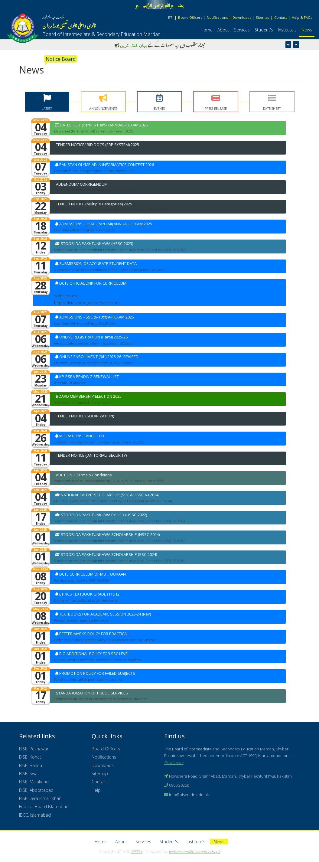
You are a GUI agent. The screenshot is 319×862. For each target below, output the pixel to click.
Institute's (287, 30)
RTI (170, 17)
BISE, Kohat (30, 757)
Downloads (242, 17)
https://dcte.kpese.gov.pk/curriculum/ (87, 302)
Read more (174, 762)
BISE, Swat (29, 773)
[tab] (47, 101)
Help (96, 790)
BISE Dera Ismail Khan (40, 798)
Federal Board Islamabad (44, 806)
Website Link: (66, 296)
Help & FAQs (302, 17)
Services (242, 30)
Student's (264, 30)
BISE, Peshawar (33, 749)
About (223, 30)
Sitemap (262, 17)
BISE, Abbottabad (36, 790)
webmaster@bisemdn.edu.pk (194, 851)
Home (206, 30)
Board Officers (190, 17)
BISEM (136, 851)
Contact (280, 17)
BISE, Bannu (30, 765)
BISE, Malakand (34, 782)
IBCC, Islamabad (35, 815)
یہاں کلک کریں (133, 45)
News (306, 30)
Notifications (217, 17)
